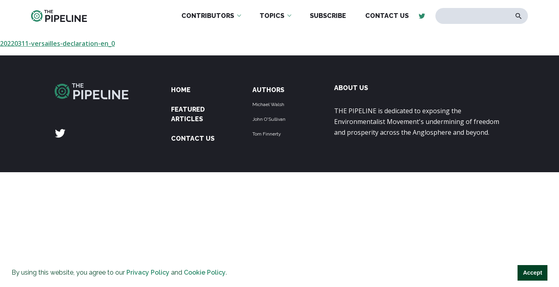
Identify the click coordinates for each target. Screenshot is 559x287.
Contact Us (193, 138)
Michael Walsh (268, 104)
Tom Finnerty (266, 134)
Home (181, 90)
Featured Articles (188, 114)
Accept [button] (532, 272)
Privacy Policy (147, 272)
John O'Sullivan (268, 119)
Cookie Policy (205, 272)
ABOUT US (351, 88)
